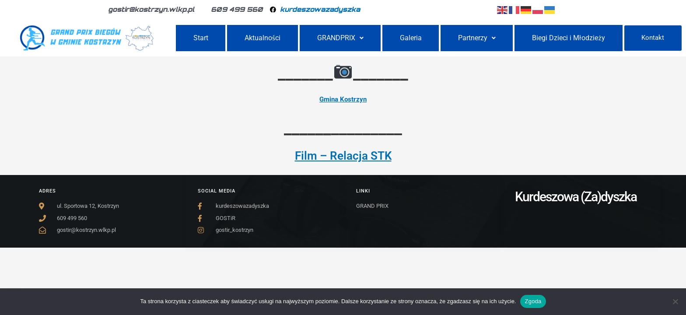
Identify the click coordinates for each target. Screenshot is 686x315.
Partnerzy (477, 38)
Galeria (411, 38)
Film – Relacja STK (343, 155)
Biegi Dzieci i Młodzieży (569, 38)
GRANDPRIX (340, 38)
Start (200, 38)
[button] (340, 38)
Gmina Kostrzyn (343, 99)
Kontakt (652, 38)
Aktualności (263, 38)
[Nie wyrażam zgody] (675, 301)
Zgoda (533, 301)
